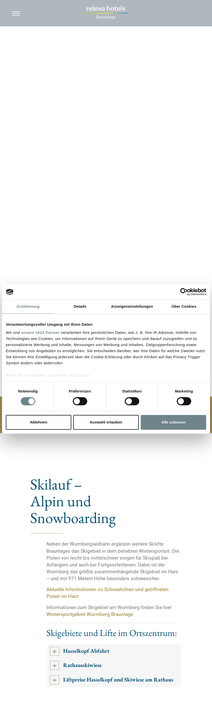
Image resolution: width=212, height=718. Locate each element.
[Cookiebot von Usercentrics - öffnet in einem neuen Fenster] (184, 292)
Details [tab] (80, 306)
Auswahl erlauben (106, 422)
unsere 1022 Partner (40, 332)
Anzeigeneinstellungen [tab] (132, 306)
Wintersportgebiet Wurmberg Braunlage (89, 614)
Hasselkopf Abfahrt (86, 651)
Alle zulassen (173, 422)
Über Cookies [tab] (184, 306)
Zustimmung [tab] (28, 306)
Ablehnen (38, 422)
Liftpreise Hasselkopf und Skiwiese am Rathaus (118, 680)
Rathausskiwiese (82, 665)
